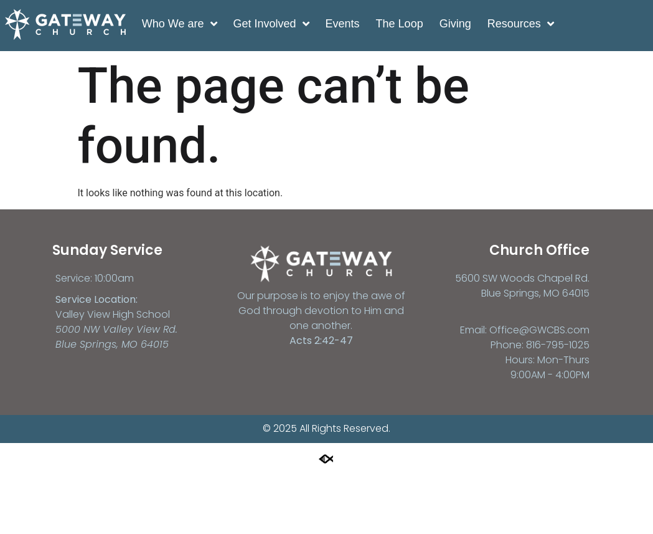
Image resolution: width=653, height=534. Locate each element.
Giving (455, 23)
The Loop (399, 23)
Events (342, 23)
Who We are (179, 24)
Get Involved (271, 24)
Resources (520, 24)
